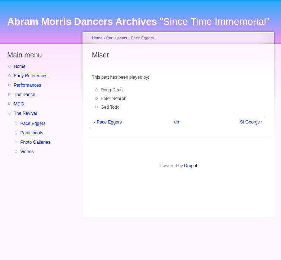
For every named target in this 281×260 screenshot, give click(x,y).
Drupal (190, 165)
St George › (251, 122)
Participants (31, 132)
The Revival (25, 113)
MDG (19, 104)
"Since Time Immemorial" (138, 21)
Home (19, 66)
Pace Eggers (32, 123)
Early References (30, 75)
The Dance (24, 94)
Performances (27, 85)
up (176, 122)
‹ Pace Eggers (108, 122)
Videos (27, 151)
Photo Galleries (35, 142)
